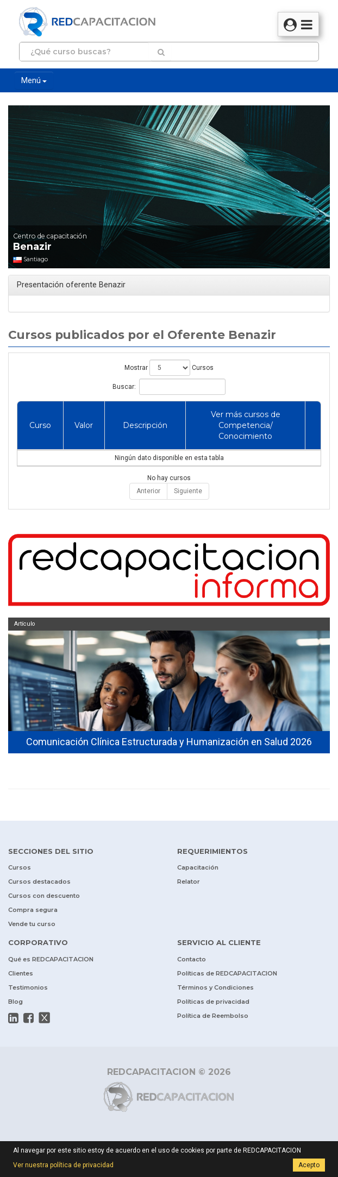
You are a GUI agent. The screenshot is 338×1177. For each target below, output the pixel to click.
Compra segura (33, 910)
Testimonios (28, 987)
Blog (15, 1001)
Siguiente (188, 491)
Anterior (148, 491)
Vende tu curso (31, 924)
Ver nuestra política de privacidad (63, 1165)
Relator (188, 881)
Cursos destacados (39, 881)
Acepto (309, 1165)
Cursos (19, 867)
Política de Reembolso (212, 1015)
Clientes (20, 973)
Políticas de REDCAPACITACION (227, 973)
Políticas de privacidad (213, 1001)
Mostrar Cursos (169, 368)
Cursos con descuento (44, 895)
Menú (34, 80)
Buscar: (169, 387)
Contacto (191, 959)
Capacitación (197, 867)
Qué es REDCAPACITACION (50, 959)
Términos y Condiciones (215, 987)
